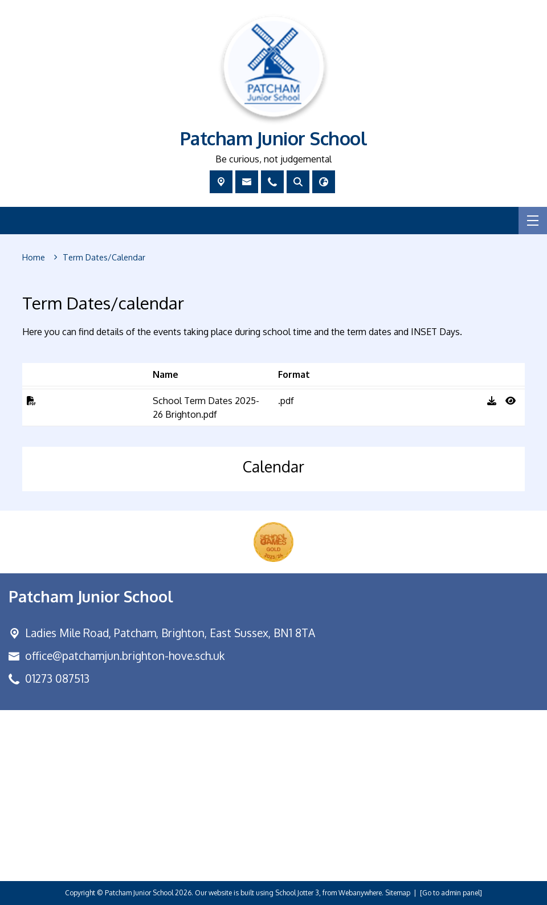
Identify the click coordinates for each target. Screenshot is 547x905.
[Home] (33, 257)
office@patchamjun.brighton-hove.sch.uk (124, 656)
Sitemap (397, 892)
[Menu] (533, 220)
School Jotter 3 (297, 892)
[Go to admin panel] (451, 892)
